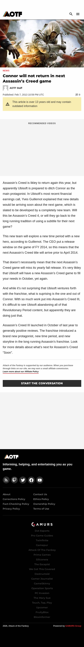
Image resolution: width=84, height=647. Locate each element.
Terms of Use (41, 508)
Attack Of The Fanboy (42, 549)
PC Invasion (42, 593)
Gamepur (42, 545)
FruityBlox (42, 612)
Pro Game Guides (42, 535)
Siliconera (42, 559)
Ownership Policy (44, 503)
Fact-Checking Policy (16, 503)
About (6, 494)
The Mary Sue (42, 597)
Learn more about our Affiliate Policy (21, 371)
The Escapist (42, 564)
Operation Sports (42, 588)
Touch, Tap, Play (42, 602)
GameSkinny (42, 583)
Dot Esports (42, 530)
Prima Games (42, 554)
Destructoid (42, 573)
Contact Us (40, 494)
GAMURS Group (73, 626)
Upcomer (42, 607)
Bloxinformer (42, 617)
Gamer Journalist (42, 578)
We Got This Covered (42, 569)
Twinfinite (42, 540)
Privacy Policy (11, 508)
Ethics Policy (41, 499)
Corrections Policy (14, 499)
